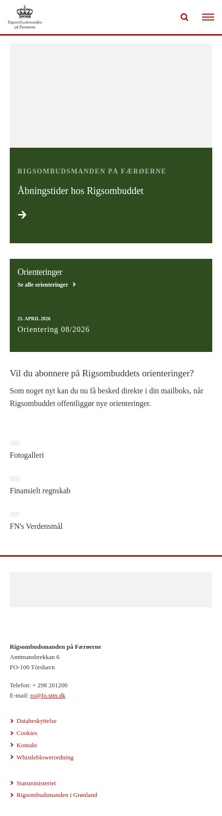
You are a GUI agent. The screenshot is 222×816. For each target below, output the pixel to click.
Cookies (27, 733)
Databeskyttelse (36, 720)
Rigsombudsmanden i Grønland (57, 794)
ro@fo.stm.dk (47, 695)
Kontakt (27, 745)
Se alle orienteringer (43, 284)
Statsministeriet (36, 783)
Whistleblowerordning (45, 757)
